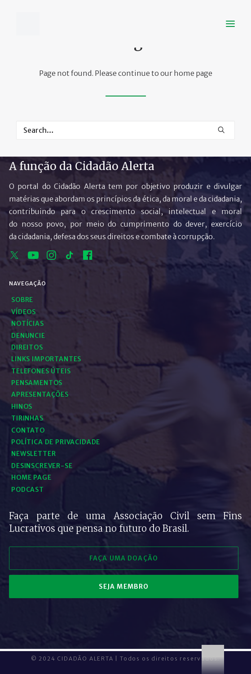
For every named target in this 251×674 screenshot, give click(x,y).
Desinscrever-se (42, 466)
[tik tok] (69, 257)
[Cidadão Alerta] (28, 23)
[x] (14, 257)
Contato (28, 430)
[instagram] (51, 257)
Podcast (27, 490)
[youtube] (33, 257)
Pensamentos (36, 383)
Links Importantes (46, 359)
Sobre (22, 300)
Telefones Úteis (41, 371)
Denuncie (28, 336)
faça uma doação (123, 558)
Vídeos (23, 312)
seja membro (124, 586)
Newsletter (33, 454)
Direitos (27, 347)
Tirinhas (27, 418)
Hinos (21, 407)
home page (193, 73)
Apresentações (40, 394)
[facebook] (87, 257)
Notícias (27, 323)
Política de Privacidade (55, 442)
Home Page (31, 477)
